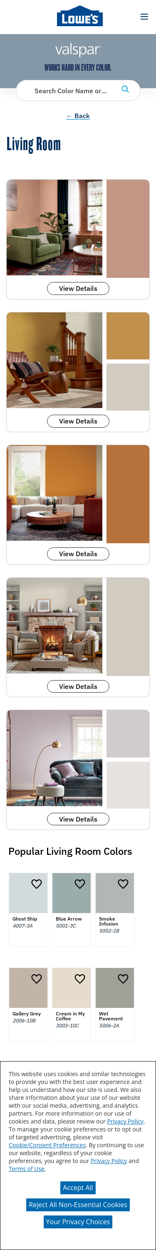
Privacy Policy (125, 1121)
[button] (144, 16)
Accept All (78, 1187)
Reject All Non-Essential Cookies (78, 1204)
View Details (78, 288)
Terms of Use (27, 1169)
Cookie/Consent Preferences (47, 1145)
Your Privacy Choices (78, 1221)
